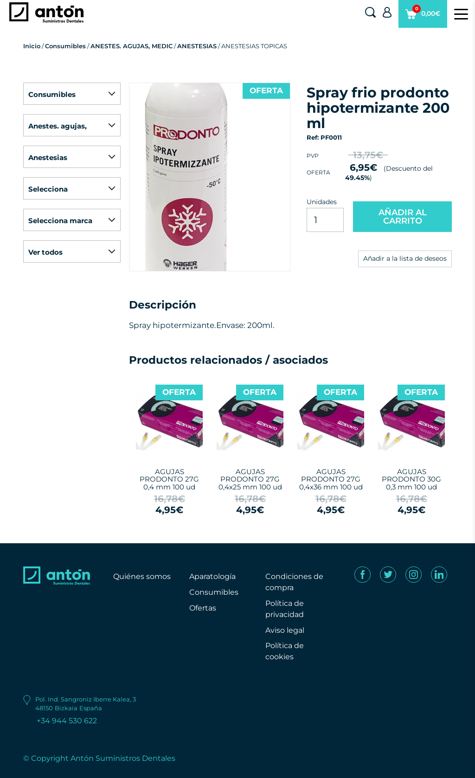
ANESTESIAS (197, 46)
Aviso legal (284, 630)
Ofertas (202, 608)
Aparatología (212, 576)
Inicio (31, 46)
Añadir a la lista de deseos (405, 258)
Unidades (322, 202)
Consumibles (65, 46)
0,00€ (422, 16)
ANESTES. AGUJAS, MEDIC (131, 46)
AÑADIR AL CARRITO (403, 216)
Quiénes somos (142, 576)
